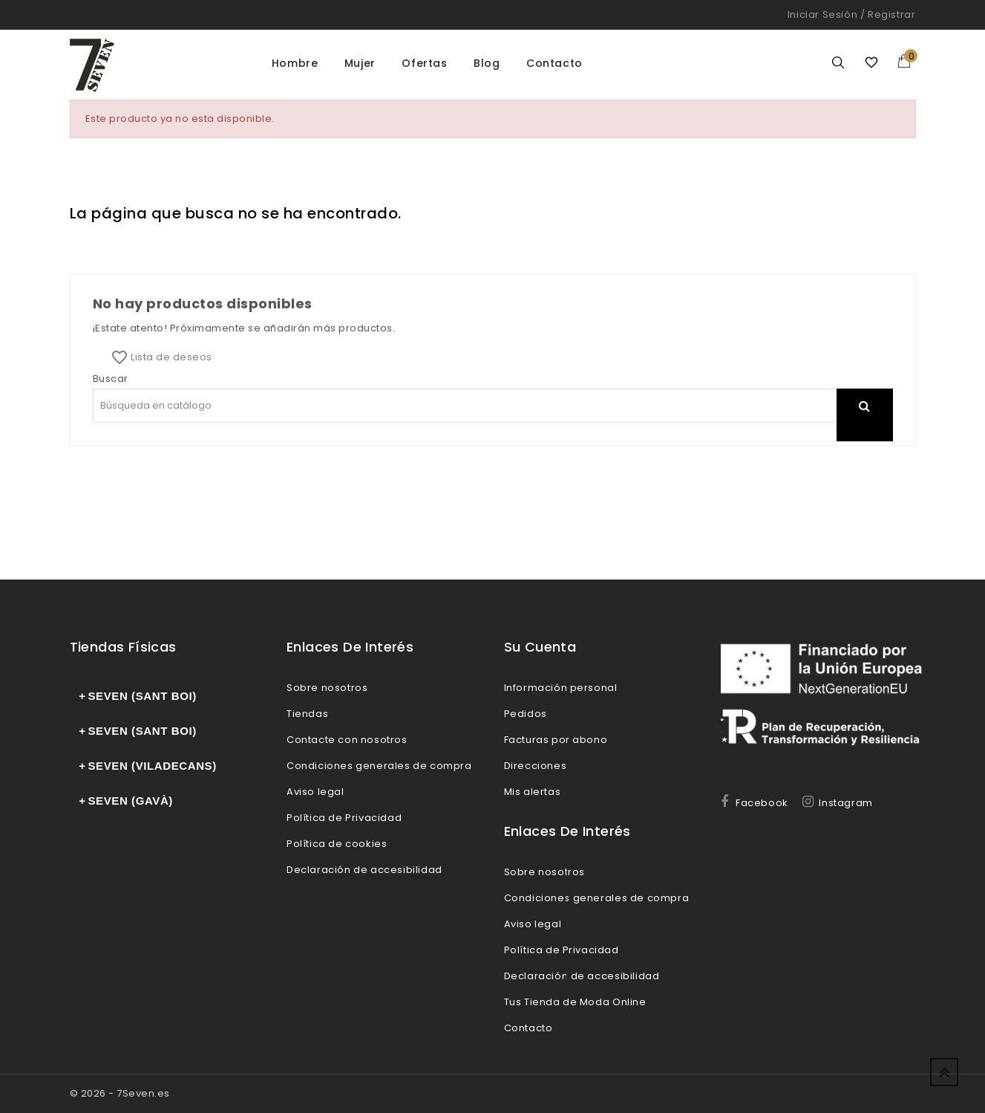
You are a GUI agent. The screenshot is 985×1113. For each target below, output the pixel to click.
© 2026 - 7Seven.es (120, 1093)
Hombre (295, 63)
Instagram (845, 803)
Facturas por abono (556, 740)
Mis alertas (532, 792)
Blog (487, 63)
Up (944, 1072)
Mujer (360, 63)
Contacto (554, 63)
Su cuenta (540, 646)
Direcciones (535, 766)
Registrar (891, 14)
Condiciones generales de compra (379, 766)
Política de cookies (337, 844)
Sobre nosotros (327, 688)
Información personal (561, 688)
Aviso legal (315, 792)
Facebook (762, 803)
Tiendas (307, 714)
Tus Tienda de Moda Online (575, 1002)
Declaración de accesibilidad (364, 870)
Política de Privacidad (344, 818)
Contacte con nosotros (347, 740)
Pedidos (525, 714)
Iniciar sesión (822, 14)
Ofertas (424, 63)
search (865, 425)
